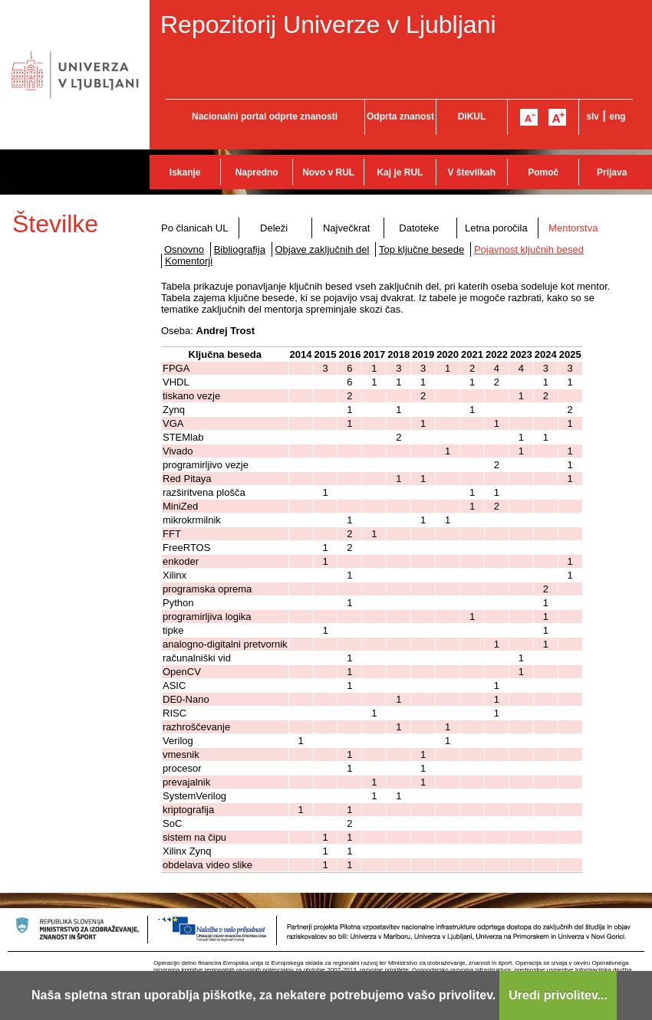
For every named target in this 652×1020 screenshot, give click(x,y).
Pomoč (543, 172)
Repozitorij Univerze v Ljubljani (328, 24)
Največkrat (346, 228)
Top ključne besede (421, 249)
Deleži (274, 228)
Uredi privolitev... (558, 995)
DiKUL (472, 116)
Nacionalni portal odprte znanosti (265, 116)
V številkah (471, 172)
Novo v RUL (328, 172)
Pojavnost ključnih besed (529, 249)
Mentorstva (573, 228)
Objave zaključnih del (322, 249)
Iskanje (185, 172)
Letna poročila (496, 228)
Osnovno (184, 249)
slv (592, 116)
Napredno (256, 172)
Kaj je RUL (400, 172)
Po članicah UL (194, 228)
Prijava (612, 172)
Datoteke (419, 228)
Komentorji (188, 261)
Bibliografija (239, 249)
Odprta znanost (400, 116)
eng (617, 116)
